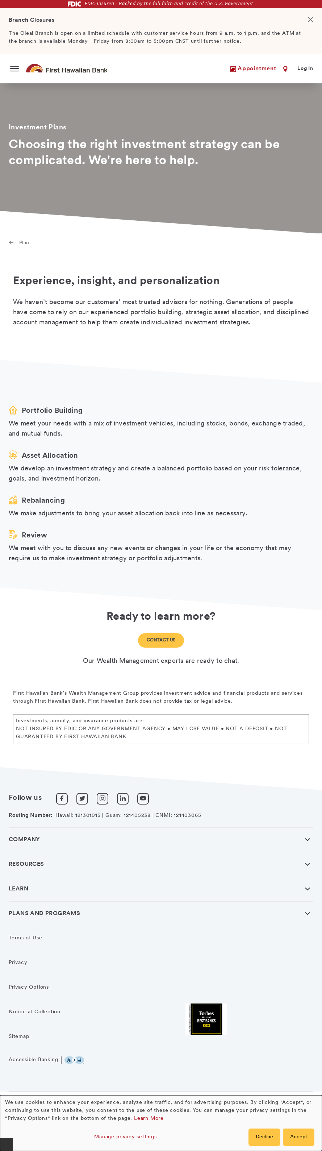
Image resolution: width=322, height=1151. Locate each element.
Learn (18, 889)
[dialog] (161, 1123)
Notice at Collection (34, 1012)
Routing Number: (31, 815)
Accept (298, 1137)
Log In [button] (305, 68)
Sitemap (19, 1036)
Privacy (18, 962)
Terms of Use (25, 938)
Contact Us (161, 640)
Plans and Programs (44, 914)
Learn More (149, 1118)
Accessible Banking (33, 1060)
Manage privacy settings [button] (125, 1137)
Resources (26, 864)
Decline (264, 1137)
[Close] (313, 31)
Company (24, 840)
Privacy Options (29, 987)
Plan (24, 243)
